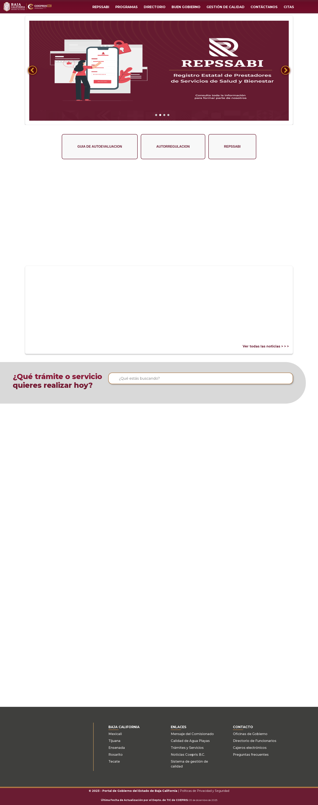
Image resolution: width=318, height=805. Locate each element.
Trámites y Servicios (187, 747)
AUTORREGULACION (173, 146)
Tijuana (114, 741)
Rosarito (115, 754)
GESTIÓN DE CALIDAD (225, 7)
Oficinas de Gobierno (250, 734)
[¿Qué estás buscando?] (200, 378)
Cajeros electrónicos (250, 747)
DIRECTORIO (154, 7)
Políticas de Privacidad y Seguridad (204, 790)
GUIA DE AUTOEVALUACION (99, 146)
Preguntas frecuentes (251, 754)
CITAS (289, 7)
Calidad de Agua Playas (190, 741)
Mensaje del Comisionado (192, 734)
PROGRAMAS (126, 7)
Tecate (114, 761)
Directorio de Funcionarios (254, 741)
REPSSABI (100, 7)
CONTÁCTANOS (264, 7)
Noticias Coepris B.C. (188, 754)
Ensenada (116, 747)
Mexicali (115, 734)
